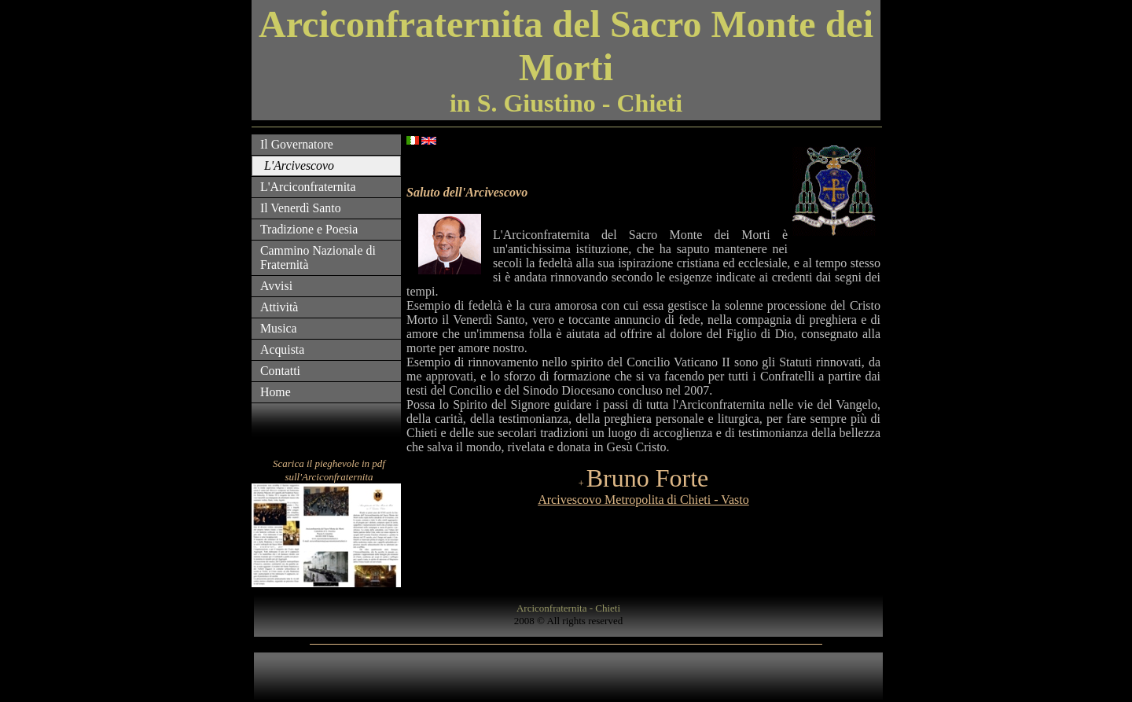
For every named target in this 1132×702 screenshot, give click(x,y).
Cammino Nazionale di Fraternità (318, 257)
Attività (279, 307)
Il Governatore (296, 144)
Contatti (280, 370)
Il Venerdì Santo (300, 208)
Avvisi (276, 285)
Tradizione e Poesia (309, 229)
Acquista (282, 349)
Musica (278, 328)
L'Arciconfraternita (308, 186)
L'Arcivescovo (299, 165)
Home (275, 392)
